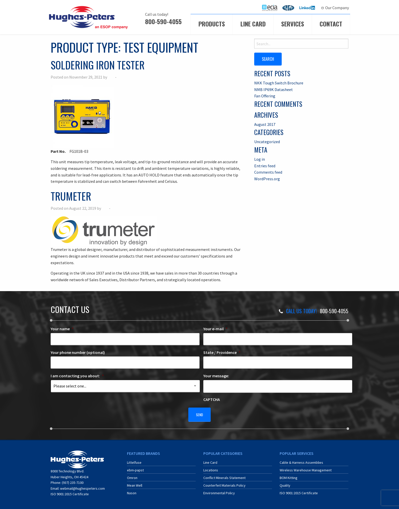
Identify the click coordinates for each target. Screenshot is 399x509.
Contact (331, 23)
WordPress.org (267, 178)
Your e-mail (215, 328)
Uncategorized (267, 141)
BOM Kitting (288, 475)
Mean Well (134, 483)
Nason (131, 490)
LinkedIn (307, 7)
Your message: (216, 375)
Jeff (111, 77)
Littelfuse (134, 460)
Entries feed (264, 165)
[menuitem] (269, 7)
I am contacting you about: (77, 375)
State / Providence (221, 352)
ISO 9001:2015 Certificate (70, 491)
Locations (210, 468)
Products (211, 23)
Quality (285, 483)
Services (292, 23)
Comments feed (268, 171)
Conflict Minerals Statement (224, 475)
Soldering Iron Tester (98, 64)
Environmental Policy (219, 490)
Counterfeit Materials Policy (224, 483)
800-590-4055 (163, 21)
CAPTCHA (211, 399)
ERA (289, 7)
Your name (62, 328)
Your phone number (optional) (78, 352)
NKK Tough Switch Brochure (278, 82)
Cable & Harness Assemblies (301, 460)
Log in (259, 158)
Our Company (337, 7)
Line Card (253, 23)
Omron (132, 475)
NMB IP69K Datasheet (273, 89)
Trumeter (71, 196)
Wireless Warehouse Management (306, 468)
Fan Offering (264, 95)
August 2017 (264, 123)
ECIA (272, 7)
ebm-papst (135, 468)
